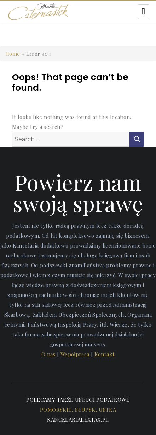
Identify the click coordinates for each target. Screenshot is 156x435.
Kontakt (104, 354)
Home (12, 53)
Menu (143, 11)
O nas (48, 354)
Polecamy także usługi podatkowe (78, 399)
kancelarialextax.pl (78, 419)
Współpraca (74, 354)
